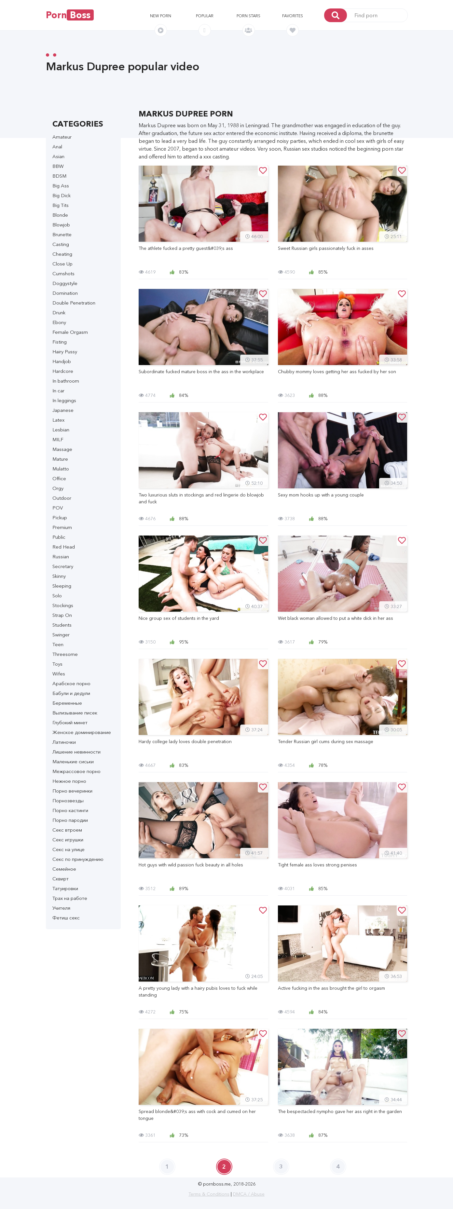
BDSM (59, 176)
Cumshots (63, 273)
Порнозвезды (68, 800)
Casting (60, 244)
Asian (58, 156)
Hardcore (62, 371)
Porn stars (248, 15)
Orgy (57, 488)
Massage (62, 449)
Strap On (62, 615)
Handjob (61, 361)
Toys (57, 664)
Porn (70, 14)
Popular (204, 15)
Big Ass (60, 186)
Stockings (62, 605)
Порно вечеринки (72, 791)
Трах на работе (69, 898)
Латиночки (64, 742)
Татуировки (65, 888)
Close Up (62, 264)
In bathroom (65, 381)
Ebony (59, 322)
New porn (160, 15)
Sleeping (61, 586)
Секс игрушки (67, 839)
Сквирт (60, 879)
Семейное (64, 869)
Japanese (63, 410)
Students (62, 625)
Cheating (62, 254)
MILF (57, 439)
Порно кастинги (70, 810)
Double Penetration (73, 303)
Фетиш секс (66, 918)
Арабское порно (71, 683)
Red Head (63, 547)
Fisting (59, 342)
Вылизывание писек (74, 713)
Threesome (65, 654)
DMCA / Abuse (249, 1194)
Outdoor (61, 498)
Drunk (58, 312)
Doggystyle (64, 283)
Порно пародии (70, 820)
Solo (57, 595)
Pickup (59, 517)
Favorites (292, 15)
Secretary (62, 566)
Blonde (60, 215)
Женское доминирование (81, 732)
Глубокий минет (70, 722)
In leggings (64, 400)
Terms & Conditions (208, 1194)
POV (57, 508)
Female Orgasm (70, 332)
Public (58, 537)
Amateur (62, 137)
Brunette (62, 234)
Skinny (59, 576)
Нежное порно (69, 781)
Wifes (58, 674)
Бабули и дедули (71, 693)
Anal (57, 146)
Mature (60, 459)
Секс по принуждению (77, 859)
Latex (58, 420)
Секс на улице (68, 849)
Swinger (61, 635)
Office (59, 478)
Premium (62, 527)
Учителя (61, 908)
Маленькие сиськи (73, 761)
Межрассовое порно (76, 771)
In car (58, 390)
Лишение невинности (76, 752)
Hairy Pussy (64, 351)
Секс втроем (67, 830)
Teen (57, 644)
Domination (65, 293)
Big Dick (61, 195)
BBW (58, 166)
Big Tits (60, 205)
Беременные (67, 703)
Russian (60, 556)
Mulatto (60, 469)
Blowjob (61, 225)
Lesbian (60, 430)
